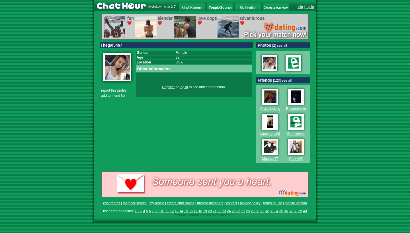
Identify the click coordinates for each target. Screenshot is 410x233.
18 (200, 211)
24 (229, 211)
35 (281, 211)
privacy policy (250, 203)
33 (271, 211)
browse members (210, 203)
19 (205, 211)
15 (186, 211)
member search (134, 203)
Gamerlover (296, 134)
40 (305, 211)
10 (162, 211)
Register (168, 87)
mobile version (296, 203)
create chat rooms (180, 203)
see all (282, 46)
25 (233, 211)
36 (286, 211)
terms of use (272, 203)
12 (172, 211)
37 (290, 211)
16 (190, 211)
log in (310, 7)
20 (210, 211)
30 (257, 211)
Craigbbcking (270, 109)
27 (243, 211)
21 (214, 211)
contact (231, 203)
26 (238, 211)
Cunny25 (296, 159)
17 (195, 211)
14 (181, 211)
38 (295, 211)
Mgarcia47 (270, 159)
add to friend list (113, 96)
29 (253, 211)
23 (224, 211)
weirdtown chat (159, 6)
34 (276, 211)
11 (167, 211)
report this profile (113, 90)
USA (179, 62)
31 (262, 211)
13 (176, 211)
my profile (156, 203)
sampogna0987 (272, 134)
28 (248, 211)
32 (267, 211)
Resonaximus (296, 109)
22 (219, 211)
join (300, 7)
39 (300, 211)
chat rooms (111, 203)
